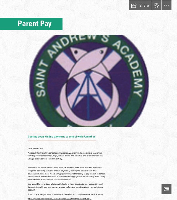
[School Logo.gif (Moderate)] (88, 81)
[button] (140, 5)
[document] (88, 100)
